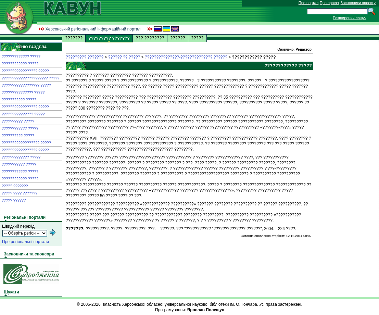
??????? (74, 38)
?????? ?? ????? (124, 57)
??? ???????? (150, 38)
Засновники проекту (358, 3)
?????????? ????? (18, 121)
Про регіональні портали (25, 241)
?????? (177, 38)
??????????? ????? (19, 100)
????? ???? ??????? (19, 193)
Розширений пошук (349, 18)
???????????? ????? (20, 64)
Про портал (309, 3)
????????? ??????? (84, 57)
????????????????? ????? (25, 71)
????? (197, 38)
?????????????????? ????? (26, 85)
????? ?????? (14, 200)
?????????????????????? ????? (30, 78)
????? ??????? (15, 186)
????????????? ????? (21, 56)
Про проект (329, 3)
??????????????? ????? (23, 92)
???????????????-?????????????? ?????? (186, 57)
